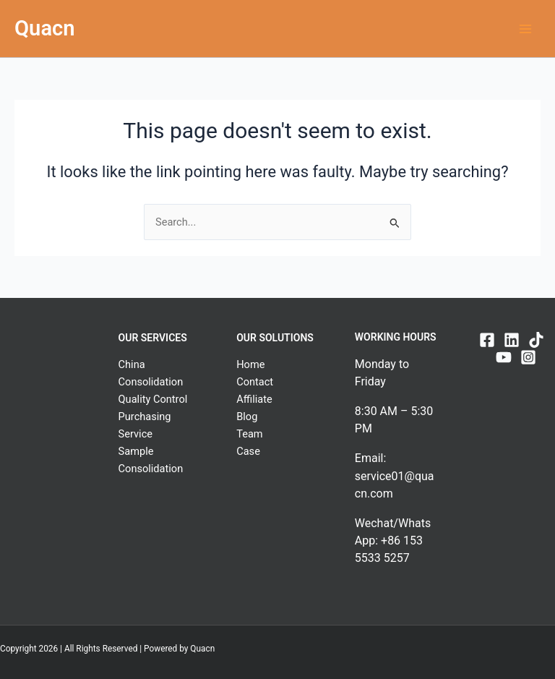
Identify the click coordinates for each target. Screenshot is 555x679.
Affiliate (254, 399)
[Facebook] (487, 340)
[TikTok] (536, 340)
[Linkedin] (512, 340)
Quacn (44, 28)
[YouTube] (504, 357)
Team (249, 433)
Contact (254, 381)
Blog (246, 416)
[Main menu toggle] (525, 29)
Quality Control (153, 399)
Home (250, 364)
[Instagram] (528, 357)
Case (248, 451)
